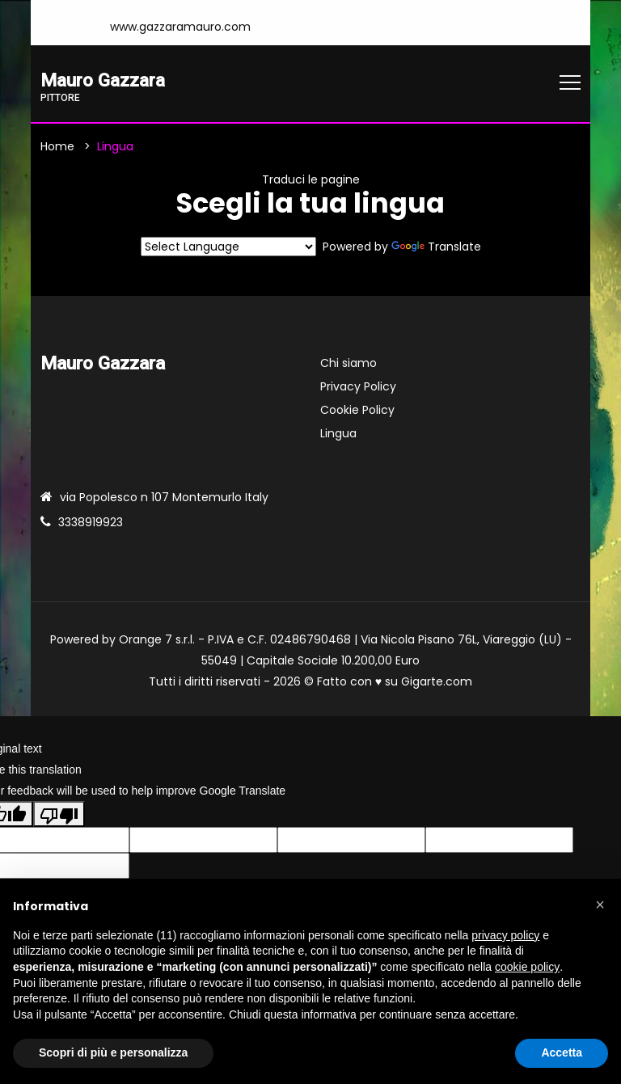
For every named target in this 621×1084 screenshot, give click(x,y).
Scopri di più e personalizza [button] (113, 1052)
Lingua (338, 434)
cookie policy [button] (527, 966)
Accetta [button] (561, 1052)
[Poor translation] (59, 814)
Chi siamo (348, 364)
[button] (600, 904)
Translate (436, 247)
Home (57, 146)
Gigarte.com (436, 682)
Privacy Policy (358, 387)
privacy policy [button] (505, 935)
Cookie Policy (357, 411)
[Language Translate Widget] (228, 247)
